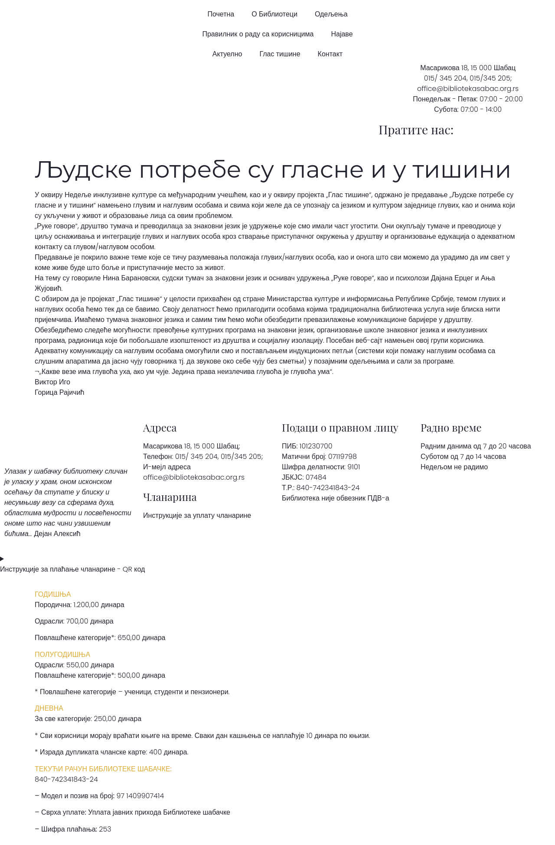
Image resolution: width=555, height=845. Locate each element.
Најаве (342, 34)
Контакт (330, 54)
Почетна (220, 14)
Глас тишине (279, 54)
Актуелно (227, 54)
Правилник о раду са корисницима (257, 34)
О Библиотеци (274, 14)
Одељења (331, 14)
